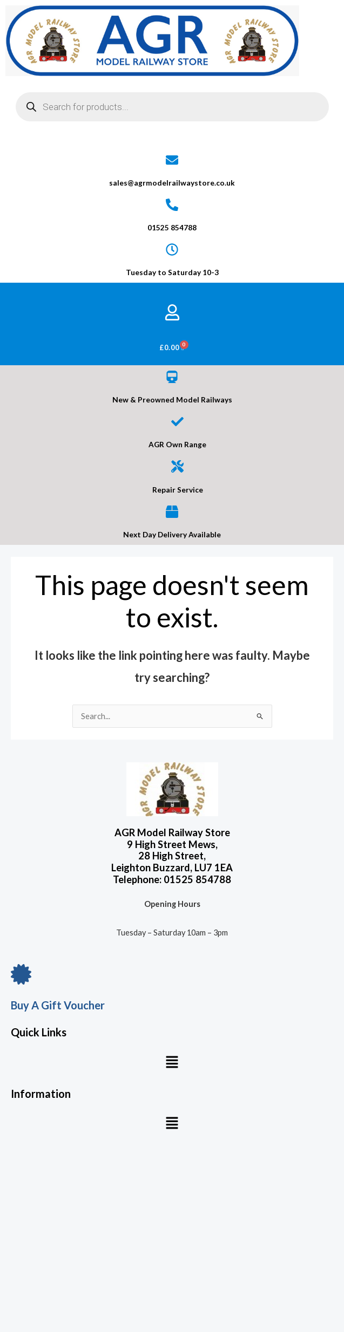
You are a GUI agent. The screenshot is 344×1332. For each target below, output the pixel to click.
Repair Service (177, 490)
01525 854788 (172, 227)
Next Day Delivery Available (172, 534)
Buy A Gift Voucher (58, 1005)
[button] (172, 1062)
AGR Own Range (177, 444)
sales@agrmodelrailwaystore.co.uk (172, 183)
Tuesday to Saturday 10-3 (172, 272)
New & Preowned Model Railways (172, 399)
